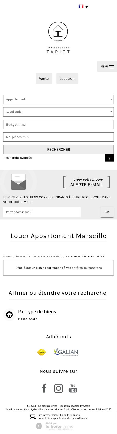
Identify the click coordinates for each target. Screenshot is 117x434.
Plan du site (11, 409)
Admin (67, 409)
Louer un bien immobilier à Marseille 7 (39, 256)
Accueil (7, 256)
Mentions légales (28, 409)
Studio (33, 319)
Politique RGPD (104, 409)
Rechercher (58, 149)
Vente (44, 78)
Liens (59, 409)
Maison (22, 319)
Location (67, 78)
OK (107, 212)
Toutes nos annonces (83, 409)
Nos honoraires (47, 409)
